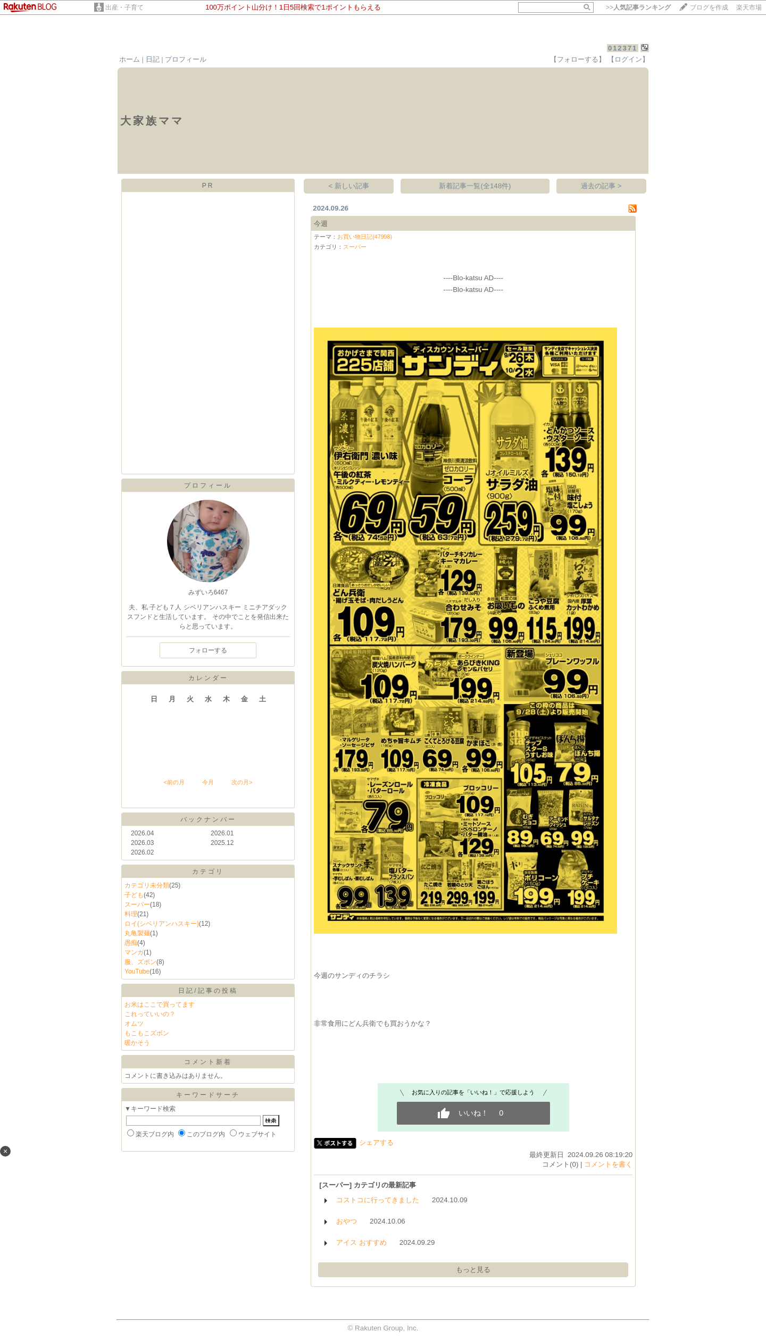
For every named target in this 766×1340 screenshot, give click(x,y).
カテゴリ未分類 (146, 885)
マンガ (134, 952)
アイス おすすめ (361, 1242)
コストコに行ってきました (377, 1200)
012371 (622, 48)
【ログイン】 (628, 59)
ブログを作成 (709, 7)
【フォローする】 (577, 59)
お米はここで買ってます (159, 1004)
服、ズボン (140, 962)
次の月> (241, 782)
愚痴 (130, 943)
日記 (153, 59)
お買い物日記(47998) (364, 236)
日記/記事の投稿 (207, 990)
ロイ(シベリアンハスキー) (161, 923)
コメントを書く (608, 1164)
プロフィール (185, 59)
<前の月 (173, 782)
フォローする (208, 650)
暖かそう (137, 1042)
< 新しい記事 (349, 186)
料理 (130, 914)
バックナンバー (208, 819)
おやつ (346, 1221)
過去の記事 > (601, 186)
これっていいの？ (150, 1014)
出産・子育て (124, 7)
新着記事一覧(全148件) (475, 186)
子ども (134, 895)
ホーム (129, 59)
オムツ (134, 1023)
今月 (208, 782)
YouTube (136, 971)
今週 (321, 224)
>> (638, 7)
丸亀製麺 (137, 933)
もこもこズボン (146, 1033)
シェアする (376, 1142)
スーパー (137, 904)
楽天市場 (749, 7)
